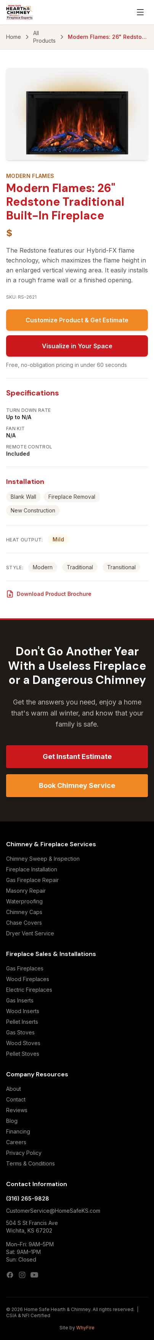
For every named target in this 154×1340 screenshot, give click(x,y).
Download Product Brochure (48, 594)
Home (13, 37)
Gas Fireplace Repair (32, 880)
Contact (16, 1099)
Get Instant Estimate (77, 756)
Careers (16, 1142)
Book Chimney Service (77, 785)
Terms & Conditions (30, 1163)
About (13, 1088)
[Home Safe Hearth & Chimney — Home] (19, 12)
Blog (12, 1120)
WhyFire (85, 1327)
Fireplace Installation (31, 869)
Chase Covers (24, 922)
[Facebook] (10, 1275)
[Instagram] (22, 1275)
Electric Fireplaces (29, 989)
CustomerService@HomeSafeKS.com (53, 1210)
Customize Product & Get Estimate (77, 320)
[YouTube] (34, 1275)
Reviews (16, 1110)
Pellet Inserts (22, 1021)
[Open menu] (140, 12)
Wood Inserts (22, 1011)
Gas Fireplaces (24, 968)
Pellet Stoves (22, 1053)
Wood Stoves (23, 1043)
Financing (18, 1131)
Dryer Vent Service (30, 933)
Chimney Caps (24, 912)
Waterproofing (24, 901)
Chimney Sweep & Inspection (43, 858)
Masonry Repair (26, 890)
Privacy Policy (24, 1152)
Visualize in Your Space (77, 346)
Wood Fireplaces (27, 979)
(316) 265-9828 (27, 1198)
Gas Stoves (20, 1032)
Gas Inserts (20, 1000)
